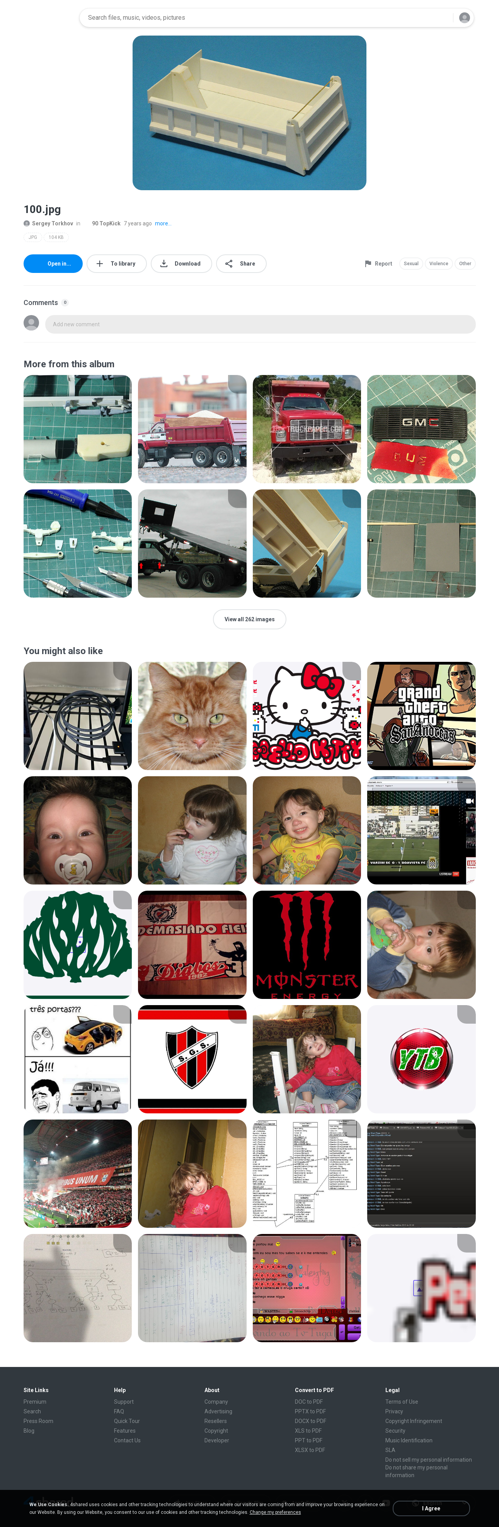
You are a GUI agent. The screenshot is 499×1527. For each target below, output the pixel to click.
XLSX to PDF (310, 1450)
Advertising (218, 1411)
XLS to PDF (308, 1431)
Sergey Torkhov (48, 223)
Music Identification (409, 1440)
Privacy (394, 1411)
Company (216, 1402)
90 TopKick (102, 223)
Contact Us (127, 1440)
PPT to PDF (308, 1440)
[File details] (78, 429)
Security (395, 1431)
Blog (29, 1431)
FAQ (119, 1411)
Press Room (38, 1421)
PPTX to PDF (310, 1411)
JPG (33, 237)
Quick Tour (127, 1421)
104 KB (56, 237)
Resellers (215, 1421)
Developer (216, 1440)
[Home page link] (49, 17)
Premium (35, 1402)
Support (124, 1402)
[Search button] (442, 18)
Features (125, 1431)
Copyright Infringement (413, 1421)
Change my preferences (275, 1512)
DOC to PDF (309, 1402)
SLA (390, 1450)
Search (32, 1411)
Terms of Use (401, 1402)
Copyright (216, 1431)
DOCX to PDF (310, 1421)
